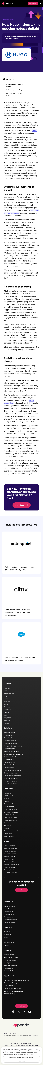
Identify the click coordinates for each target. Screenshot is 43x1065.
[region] (21, 1055)
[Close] (39, 1050)
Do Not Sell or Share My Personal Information (21, 1057)
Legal (5, 1033)
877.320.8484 (33, 1035)
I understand (21, 1061)
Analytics (7, 688)
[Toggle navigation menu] (40, 3)
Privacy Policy (12, 1033)
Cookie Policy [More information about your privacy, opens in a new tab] (30, 1054)
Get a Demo (32, 3)
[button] (21, 505)
